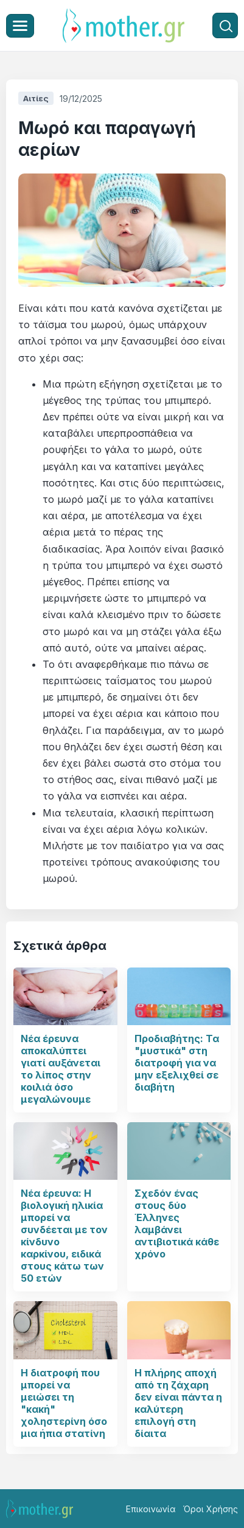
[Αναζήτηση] (225, 25)
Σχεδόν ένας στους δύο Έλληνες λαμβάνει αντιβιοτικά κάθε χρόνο (176, 1223)
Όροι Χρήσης (210, 1509)
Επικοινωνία (151, 1509)
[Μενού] (20, 26)
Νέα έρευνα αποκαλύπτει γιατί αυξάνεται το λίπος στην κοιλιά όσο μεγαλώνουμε (60, 1068)
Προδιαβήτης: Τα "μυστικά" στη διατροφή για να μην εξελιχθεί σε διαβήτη (176, 1062)
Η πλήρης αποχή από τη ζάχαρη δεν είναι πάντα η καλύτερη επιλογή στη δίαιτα (178, 1403)
